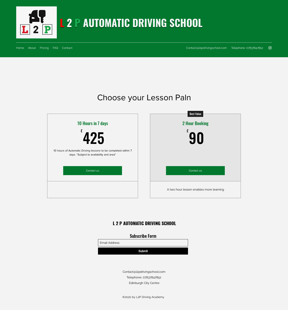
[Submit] (143, 251)
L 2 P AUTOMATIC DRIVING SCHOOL (144, 223)
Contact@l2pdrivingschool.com (206, 47)
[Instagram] (270, 48)
